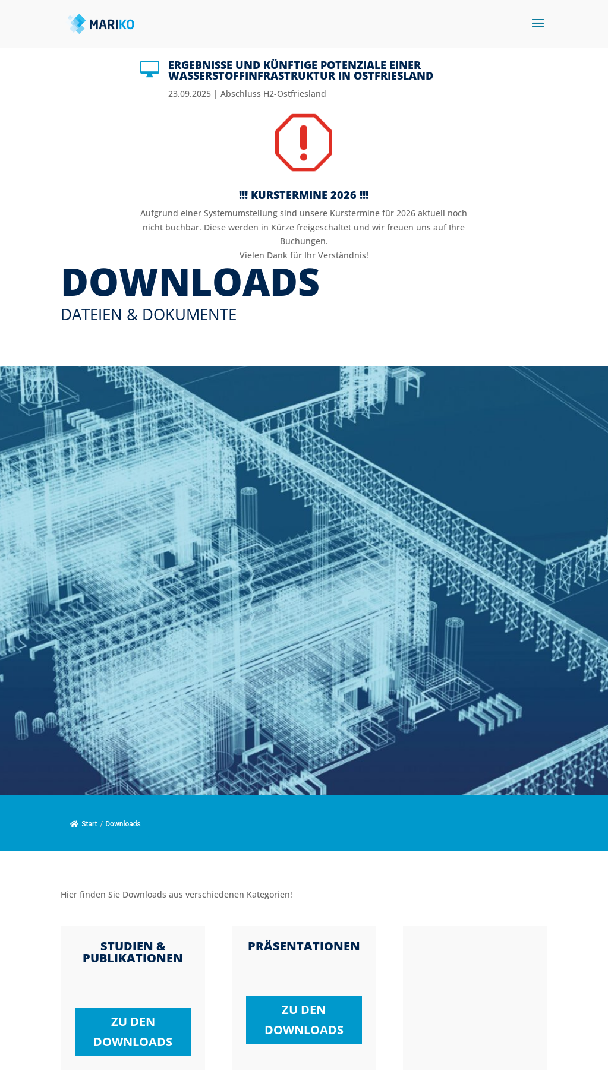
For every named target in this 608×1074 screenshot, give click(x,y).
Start (83, 824)
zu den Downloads (132, 1031)
